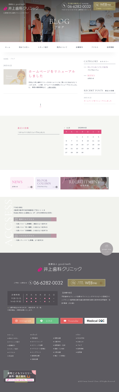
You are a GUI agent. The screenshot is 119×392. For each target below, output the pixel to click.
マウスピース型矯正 (39, 349)
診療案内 (79, 47)
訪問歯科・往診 (60, 345)
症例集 (79, 352)
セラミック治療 (37, 345)
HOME (6, 58)
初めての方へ (24, 47)
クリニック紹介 (14, 342)
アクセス (94, 47)
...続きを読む (51, 87)
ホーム (7, 47)
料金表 (11, 356)
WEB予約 (80, 338)
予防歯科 (35, 338)
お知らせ (80, 342)
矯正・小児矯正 (60, 356)
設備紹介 (12, 345)
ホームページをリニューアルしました (52, 73)
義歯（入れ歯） (60, 349)
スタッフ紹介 (43, 47)
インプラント (36, 352)
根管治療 (58, 338)
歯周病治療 (36, 356)
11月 (68, 128)
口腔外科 (58, 342)
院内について (62, 47)
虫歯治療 (35, 359)
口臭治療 (58, 352)
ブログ (79, 345)
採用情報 (110, 47)
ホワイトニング (37, 342)
